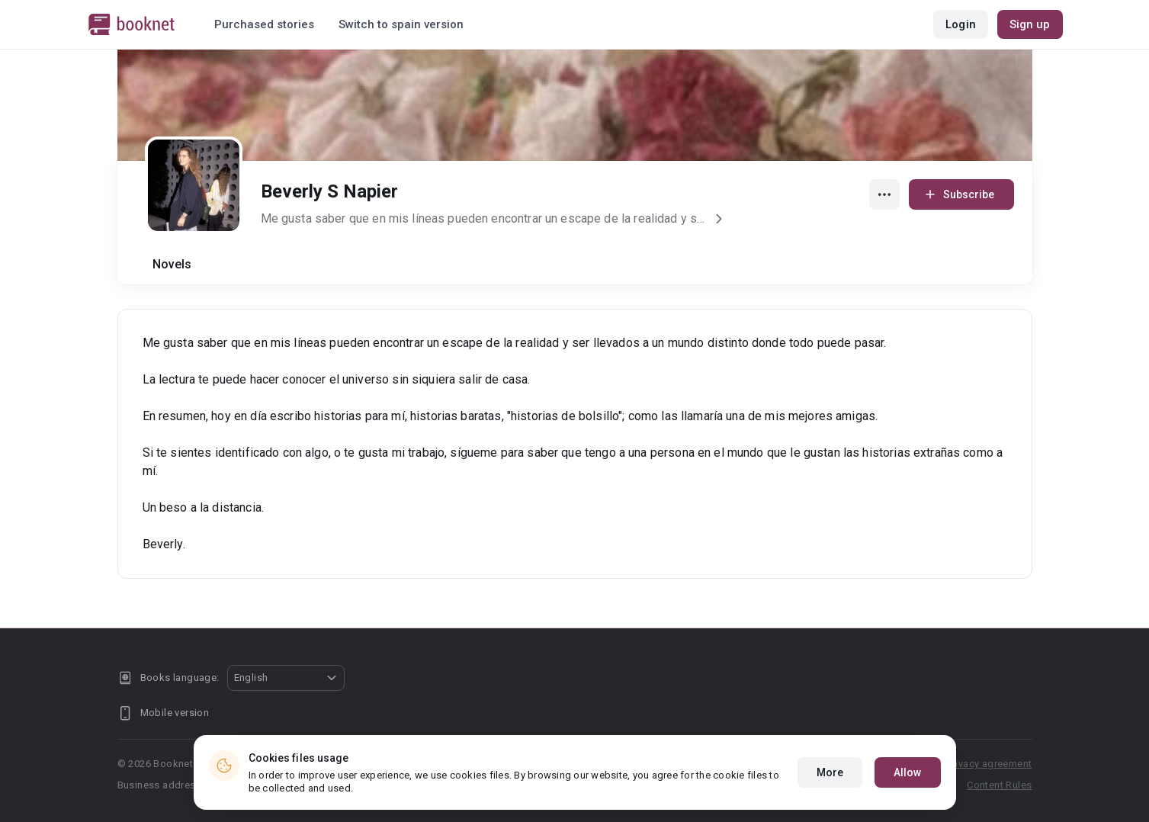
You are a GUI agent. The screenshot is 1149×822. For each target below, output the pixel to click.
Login (960, 24)
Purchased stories (264, 24)
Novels (172, 264)
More (830, 772)
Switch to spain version (401, 24)
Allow (908, 772)
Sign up (1030, 24)
